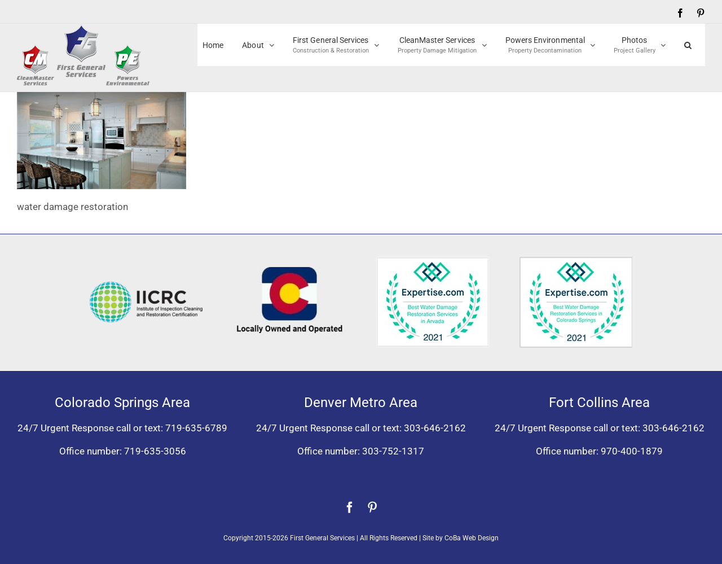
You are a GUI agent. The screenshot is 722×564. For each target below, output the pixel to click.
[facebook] (349, 507)
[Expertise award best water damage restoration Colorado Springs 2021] (576, 261)
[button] (688, 45)
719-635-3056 (155, 451)
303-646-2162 (435, 428)
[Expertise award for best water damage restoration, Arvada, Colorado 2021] (432, 261)
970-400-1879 (632, 451)
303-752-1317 (393, 451)
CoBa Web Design (471, 538)
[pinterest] (372, 507)
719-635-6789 (196, 428)
